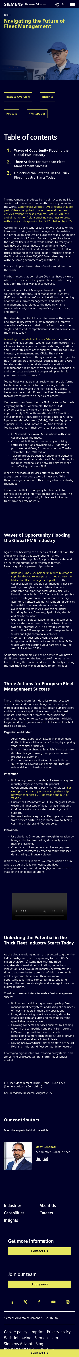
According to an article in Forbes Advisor (29, 339)
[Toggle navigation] (72, 4)
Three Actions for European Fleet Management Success (39, 164)
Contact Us (39, 1251)
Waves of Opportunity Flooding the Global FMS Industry (41, 153)
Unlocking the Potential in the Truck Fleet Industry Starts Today (41, 175)
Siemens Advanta (35, 5)
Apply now (39, 1284)
